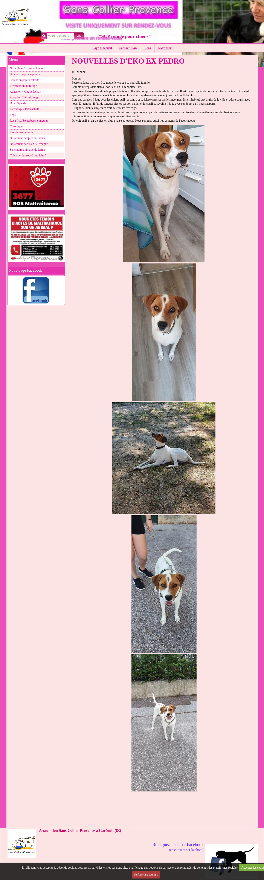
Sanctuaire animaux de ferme (27, 149)
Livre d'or (165, 48)
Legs (13, 114)
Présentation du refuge (23, 85)
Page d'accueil (102, 48)
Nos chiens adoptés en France (28, 138)
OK (79, 35)
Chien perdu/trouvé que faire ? (28, 155)
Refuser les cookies (146, 874)
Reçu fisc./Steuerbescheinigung (29, 120)
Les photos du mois (21, 132)
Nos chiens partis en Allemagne (29, 143)
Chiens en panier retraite (24, 80)
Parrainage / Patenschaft (24, 109)
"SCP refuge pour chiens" (125, 36)
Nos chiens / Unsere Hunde (26, 68)
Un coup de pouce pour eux (26, 74)
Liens (147, 48)
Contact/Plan (128, 48)
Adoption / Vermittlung (24, 97)
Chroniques (17, 126)
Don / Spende (18, 103)
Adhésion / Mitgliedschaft (25, 91)
